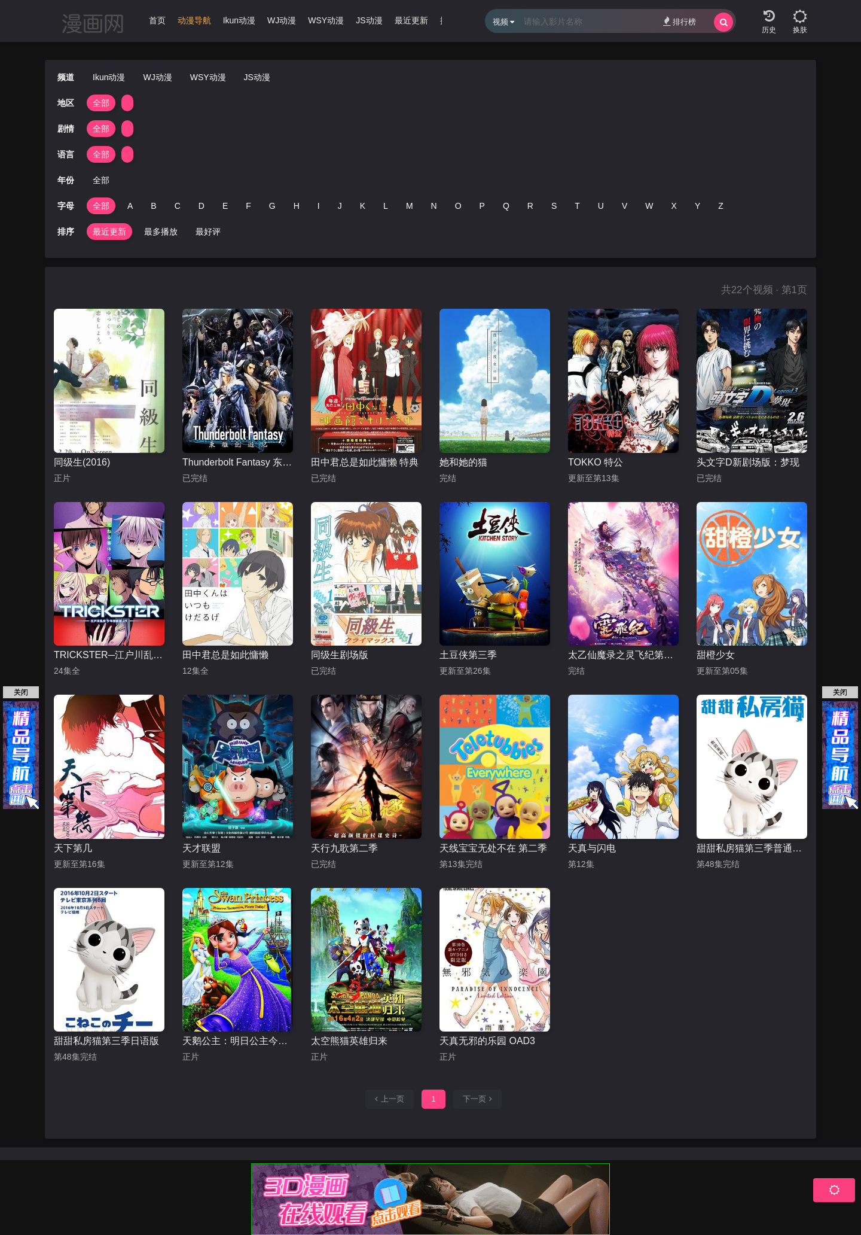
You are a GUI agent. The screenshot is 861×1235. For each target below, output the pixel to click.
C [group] (178, 206)
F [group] (248, 206)
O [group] (458, 206)
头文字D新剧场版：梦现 (748, 462)
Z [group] (720, 206)
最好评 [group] (208, 231)
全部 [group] (101, 103)
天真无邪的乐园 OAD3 (487, 1041)
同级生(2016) (82, 462)
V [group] (624, 206)
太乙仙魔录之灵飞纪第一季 (623, 655)
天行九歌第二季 (344, 848)
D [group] (201, 206)
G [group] (272, 206)
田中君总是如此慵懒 (225, 655)
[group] (194, 23)
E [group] (225, 206)
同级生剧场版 (339, 655)
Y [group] (697, 206)
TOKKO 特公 (595, 462)
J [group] (340, 206)
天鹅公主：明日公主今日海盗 (237, 1041)
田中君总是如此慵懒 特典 (365, 462)
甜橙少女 (716, 655)
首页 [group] (157, 20)
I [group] (318, 206)
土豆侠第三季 (468, 655)
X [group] (674, 206)
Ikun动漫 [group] (239, 20)
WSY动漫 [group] (326, 20)
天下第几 (73, 848)
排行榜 (679, 21)
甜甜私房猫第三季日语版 (106, 1041)
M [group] (409, 206)
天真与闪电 (592, 848)
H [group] (297, 206)
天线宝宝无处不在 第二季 (493, 848)
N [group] (434, 206)
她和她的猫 (463, 462)
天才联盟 (201, 848)
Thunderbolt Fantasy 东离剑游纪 (237, 462)
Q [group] (506, 206)
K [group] (362, 206)
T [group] (577, 206)
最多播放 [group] (161, 231)
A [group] (130, 206)
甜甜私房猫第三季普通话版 (752, 848)
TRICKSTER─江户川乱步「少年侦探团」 (109, 655)
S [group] (554, 206)
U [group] (601, 206)
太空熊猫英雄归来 (349, 1041)
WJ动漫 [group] (281, 20)
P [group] (482, 206)
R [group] (530, 206)
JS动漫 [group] (369, 20)
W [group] (649, 206)
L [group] (385, 206)
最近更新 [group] (411, 20)
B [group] (153, 206)
